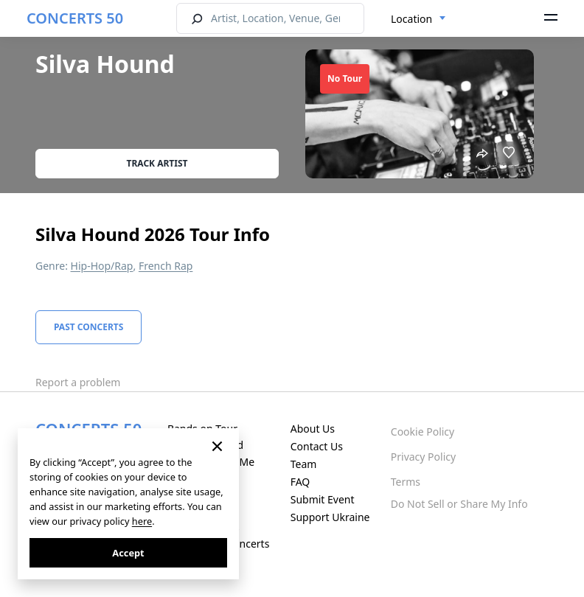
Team (304, 464)
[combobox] (418, 19)
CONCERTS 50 (75, 18)
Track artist (157, 163)
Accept (128, 552)
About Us (313, 429)
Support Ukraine (330, 517)
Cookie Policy (422, 432)
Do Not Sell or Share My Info (459, 504)
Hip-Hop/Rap (102, 266)
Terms (405, 482)
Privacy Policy (423, 457)
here (142, 521)
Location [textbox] (411, 19)
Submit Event (323, 499)
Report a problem (77, 382)
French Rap (166, 266)
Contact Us (317, 446)
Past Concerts (88, 327)
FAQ (300, 482)
